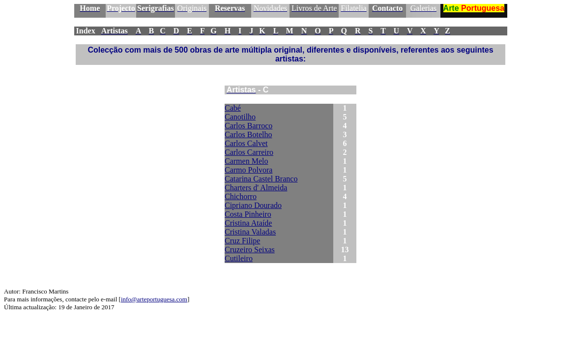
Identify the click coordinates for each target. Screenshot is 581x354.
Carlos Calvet (246, 143)
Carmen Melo (246, 161)
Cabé (233, 108)
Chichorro (241, 196)
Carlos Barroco (248, 125)
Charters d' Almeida (256, 187)
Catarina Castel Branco (261, 179)
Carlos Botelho (248, 134)
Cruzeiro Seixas (250, 249)
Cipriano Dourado (253, 205)
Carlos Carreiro (249, 152)
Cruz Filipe (242, 240)
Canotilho (240, 117)
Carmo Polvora (248, 170)
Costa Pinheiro (248, 214)
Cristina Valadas (250, 232)
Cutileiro (239, 258)
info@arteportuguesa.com (154, 299)
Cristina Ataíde (248, 223)
